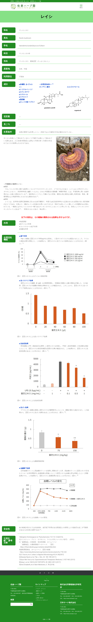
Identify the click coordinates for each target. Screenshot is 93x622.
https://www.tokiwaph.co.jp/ (70, 598)
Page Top (46, 579)
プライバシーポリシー (42, 600)
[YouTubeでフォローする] (53, 573)
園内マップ (39, 591)
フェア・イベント (41, 588)
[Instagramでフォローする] (48, 573)
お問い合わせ (39, 597)
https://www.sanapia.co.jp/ (70, 613)
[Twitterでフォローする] (40, 573)
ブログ (38, 595)
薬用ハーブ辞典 (40, 593)
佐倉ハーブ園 (46, 619)
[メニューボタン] (81, 6)
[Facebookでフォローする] (44, 573)
